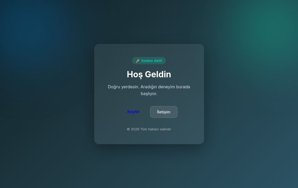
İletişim (164, 112)
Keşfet (133, 112)
